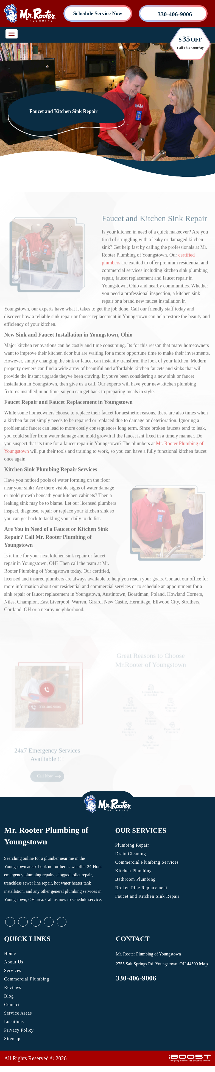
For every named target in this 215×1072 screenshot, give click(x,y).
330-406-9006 (136, 978)
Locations (14, 1021)
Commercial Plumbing (26, 979)
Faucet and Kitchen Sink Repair (147, 896)
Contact (12, 1004)
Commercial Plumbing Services (147, 862)
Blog (9, 996)
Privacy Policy (19, 1030)
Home (10, 953)
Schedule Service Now (97, 13)
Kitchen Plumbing (133, 870)
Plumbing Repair (132, 845)
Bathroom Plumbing (135, 879)
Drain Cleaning (130, 853)
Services (12, 970)
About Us (13, 962)
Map (203, 964)
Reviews (12, 987)
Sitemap (12, 1038)
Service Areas (18, 1013)
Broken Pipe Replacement (141, 887)
